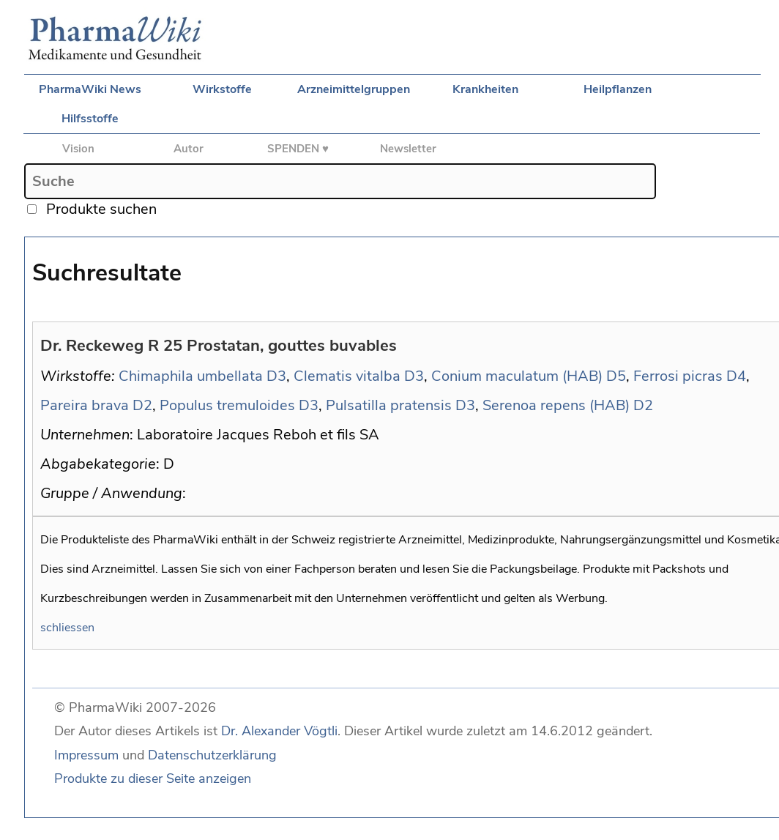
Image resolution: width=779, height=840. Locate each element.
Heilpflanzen (618, 89)
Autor (189, 148)
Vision (78, 148)
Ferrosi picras (678, 376)
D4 (736, 376)
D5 (616, 376)
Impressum (86, 755)
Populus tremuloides (227, 405)
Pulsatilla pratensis (389, 405)
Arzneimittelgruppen (353, 89)
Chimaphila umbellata (191, 376)
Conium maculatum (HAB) (517, 376)
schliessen (67, 628)
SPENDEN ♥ (298, 148)
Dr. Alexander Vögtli (279, 731)
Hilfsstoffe (90, 119)
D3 (276, 376)
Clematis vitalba (347, 376)
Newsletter (408, 148)
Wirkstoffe (222, 89)
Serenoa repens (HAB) (556, 405)
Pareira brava (84, 405)
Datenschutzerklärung (212, 755)
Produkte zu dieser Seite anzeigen (152, 778)
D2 (142, 405)
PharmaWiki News (90, 89)
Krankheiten (485, 89)
